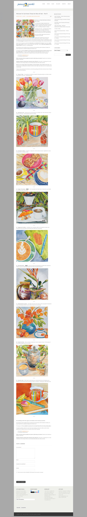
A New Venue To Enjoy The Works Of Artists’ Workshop (62, 20)
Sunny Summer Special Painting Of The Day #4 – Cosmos (62, 41)
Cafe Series (29, 16)
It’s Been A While (57, 28)
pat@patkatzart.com (25, 55)
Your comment (18, 447)
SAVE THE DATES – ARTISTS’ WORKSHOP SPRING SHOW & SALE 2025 (62, 26)
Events (64, 3)
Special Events (37, 16)
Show (48, 3)
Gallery (58, 3)
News (33, 16)
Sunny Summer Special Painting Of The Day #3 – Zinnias (62, 44)
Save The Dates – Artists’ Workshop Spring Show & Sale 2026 (61, 17)
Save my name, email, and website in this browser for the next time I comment (30, 472)
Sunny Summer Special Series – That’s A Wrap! (61, 31)
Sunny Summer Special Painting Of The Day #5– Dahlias (62, 37)
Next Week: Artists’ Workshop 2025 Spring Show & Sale (61, 23)
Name (17, 459)
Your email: (18, 497)
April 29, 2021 (19, 16)
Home (43, 3)
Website (17, 468)
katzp (24, 16)
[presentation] (25, 477)
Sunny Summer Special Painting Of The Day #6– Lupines (62, 34)
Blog (53, 3)
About (69, 3)
